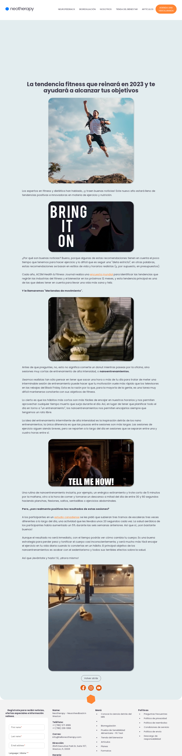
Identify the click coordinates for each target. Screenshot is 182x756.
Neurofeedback (66, 9)
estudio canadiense (66, 517)
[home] (30, 9)
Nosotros (106, 9)
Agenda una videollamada (166, 9)
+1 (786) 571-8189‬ (61, 725)
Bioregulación (87, 9)
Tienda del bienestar (127, 9)
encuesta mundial (101, 274)
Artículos (147, 9)
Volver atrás (91, 678)
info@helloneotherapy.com (66, 737)
